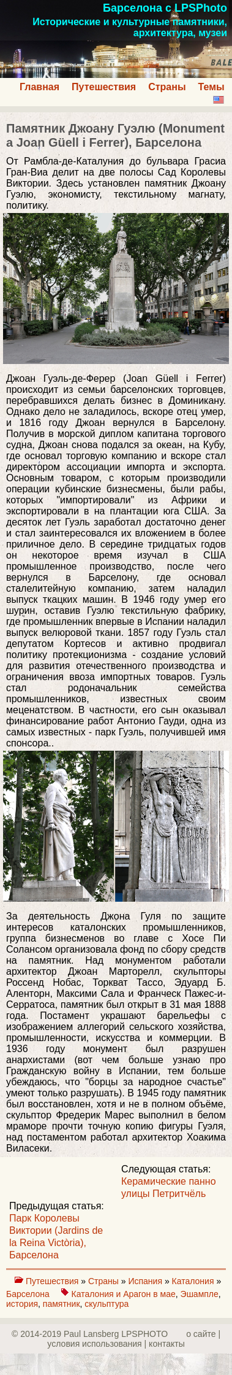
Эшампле (200, 1294)
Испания (146, 1281)
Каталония (194, 1281)
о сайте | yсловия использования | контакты (133, 1339)
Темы (211, 87)
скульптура (106, 1304)
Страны (166, 87)
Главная (39, 87)
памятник (61, 1304)
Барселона (29, 1294)
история (22, 1304)
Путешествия (104, 87)
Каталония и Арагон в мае (124, 1294)
